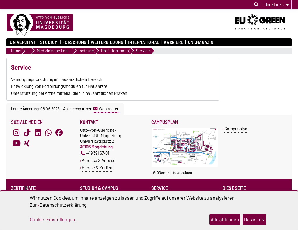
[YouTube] (16, 143)
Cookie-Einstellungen (52, 219)
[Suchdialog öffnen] (256, 4)
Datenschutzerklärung (63, 205)
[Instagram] (16, 132)
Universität (23, 42)
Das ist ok (254, 219)
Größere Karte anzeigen (172, 173)
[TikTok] (27, 132)
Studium (49, 42)
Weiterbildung (107, 42)
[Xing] (27, 143)
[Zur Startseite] (39, 25)
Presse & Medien (97, 167)
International (143, 42)
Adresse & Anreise (99, 160)
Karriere (173, 42)
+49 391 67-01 (95, 153)
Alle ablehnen (225, 219)
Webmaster (105, 108)
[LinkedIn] (38, 132)
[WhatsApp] (48, 132)
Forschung (74, 42)
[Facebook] (59, 132)
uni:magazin (201, 42)
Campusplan (235, 128)
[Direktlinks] (276, 4)
